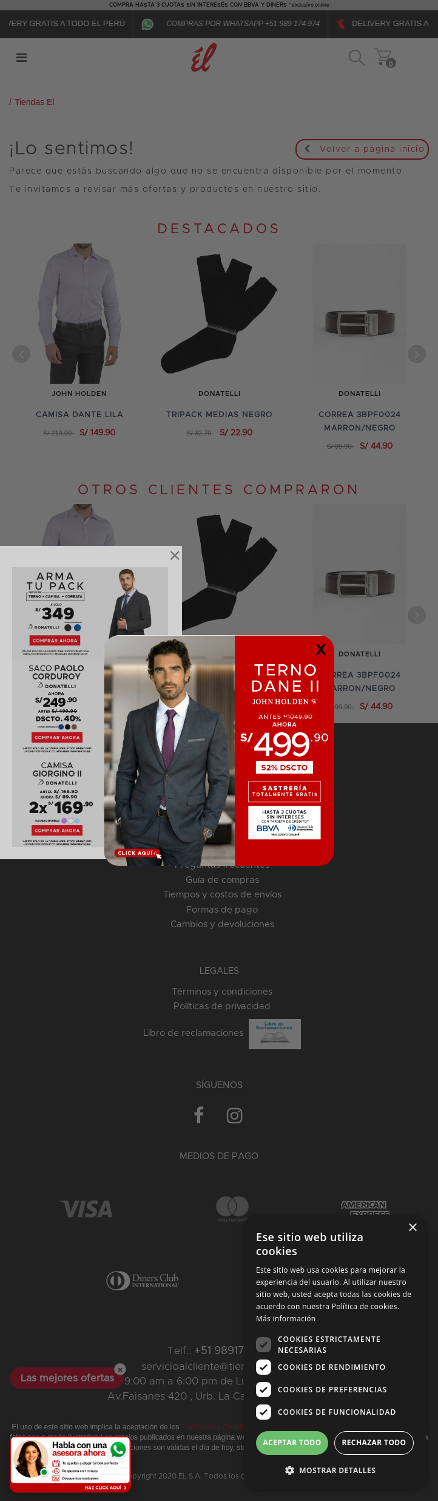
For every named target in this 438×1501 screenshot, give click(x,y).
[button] (335, 1470)
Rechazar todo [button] (374, 1442)
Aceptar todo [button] (292, 1442)
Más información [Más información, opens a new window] (285, 1318)
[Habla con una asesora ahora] (70, 1464)
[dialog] (335, 1352)
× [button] (412, 1228)
